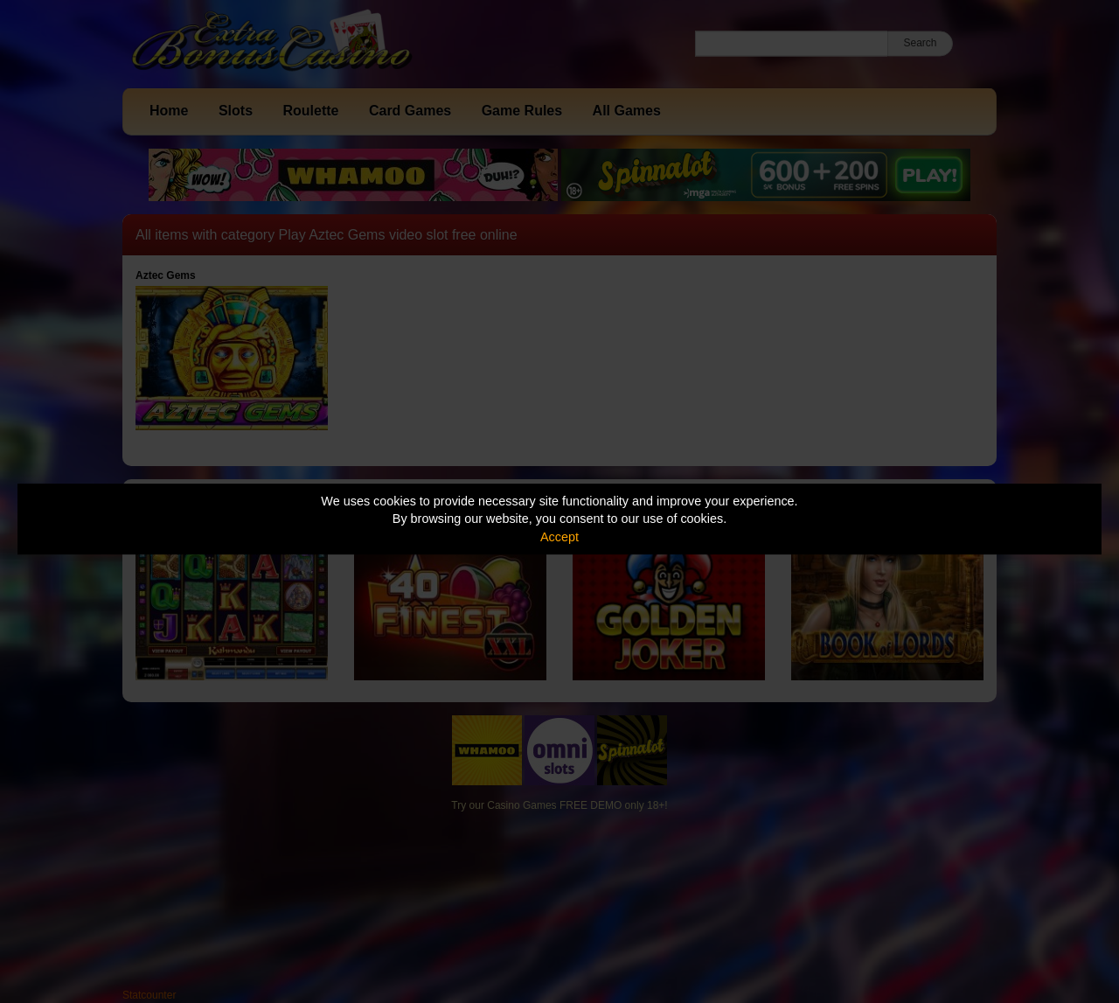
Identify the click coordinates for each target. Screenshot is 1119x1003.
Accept (559, 537)
